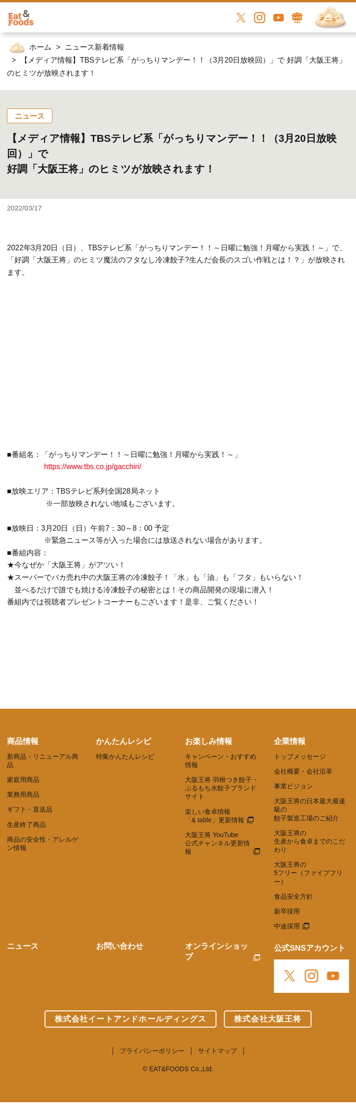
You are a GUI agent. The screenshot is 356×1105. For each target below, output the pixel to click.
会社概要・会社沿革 (303, 771)
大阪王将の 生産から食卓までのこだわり (309, 841)
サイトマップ (217, 1050)
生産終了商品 (26, 824)
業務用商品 (23, 794)
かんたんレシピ (123, 741)
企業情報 (289, 741)
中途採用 (287, 926)
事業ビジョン (293, 786)
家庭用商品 (23, 779)
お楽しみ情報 (208, 741)
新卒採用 (287, 911)
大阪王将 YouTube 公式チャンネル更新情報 (217, 843)
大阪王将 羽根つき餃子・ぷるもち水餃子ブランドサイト (221, 788)
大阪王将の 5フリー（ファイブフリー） (308, 873)
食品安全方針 (293, 896)
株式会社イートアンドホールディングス (130, 1019)
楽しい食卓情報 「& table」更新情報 (214, 816)
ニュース (22, 946)
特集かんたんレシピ (125, 756)
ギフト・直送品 (29, 809)
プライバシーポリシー (152, 1050)
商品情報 (22, 741)
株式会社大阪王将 (268, 1019)
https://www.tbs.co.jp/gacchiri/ (92, 466)
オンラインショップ (216, 951)
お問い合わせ (119, 946)
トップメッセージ (300, 756)
